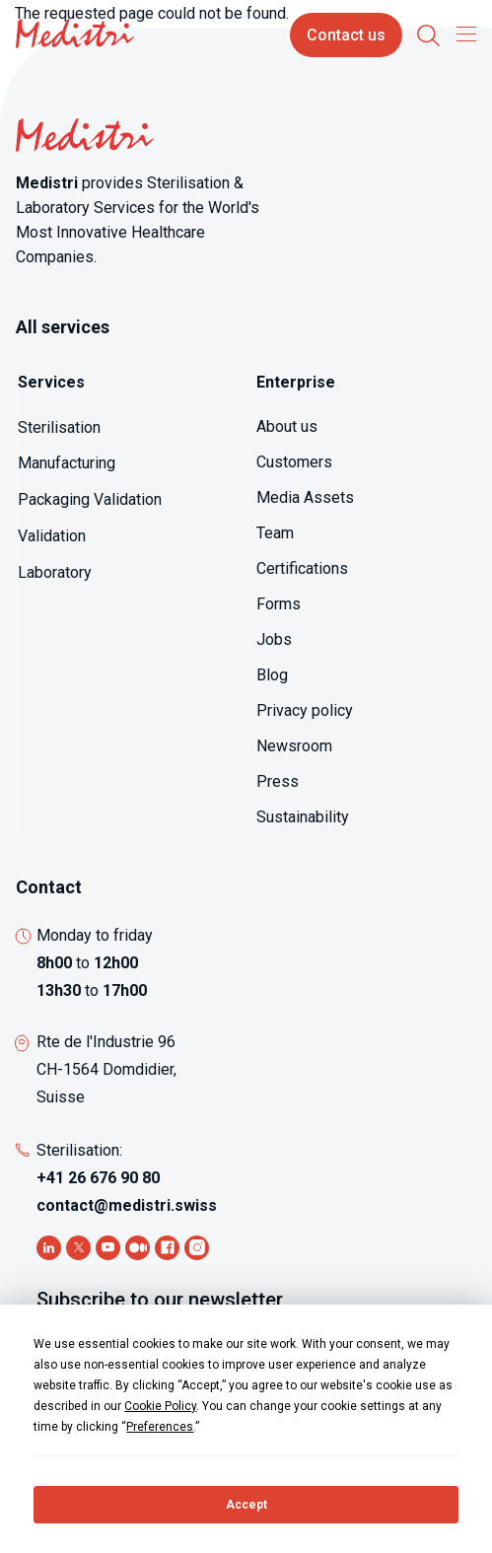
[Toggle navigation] (461, 33)
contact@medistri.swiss (126, 1205)
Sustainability (302, 817)
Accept (246, 1505)
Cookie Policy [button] (160, 1406)
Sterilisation (59, 427)
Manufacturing (66, 463)
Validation (52, 536)
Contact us (346, 35)
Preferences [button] (159, 1427)
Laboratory (55, 572)
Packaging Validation (90, 499)
